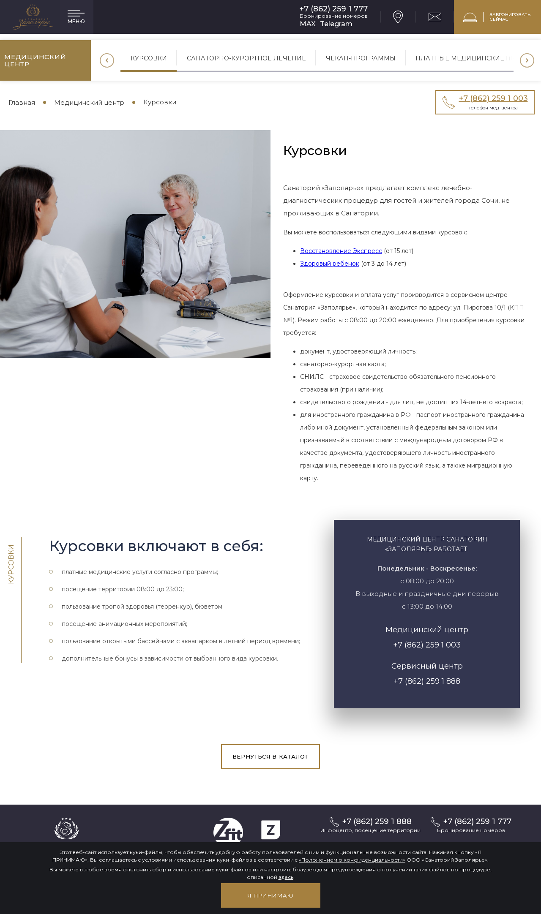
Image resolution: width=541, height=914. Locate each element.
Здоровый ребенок (329, 263)
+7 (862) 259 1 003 (427, 645)
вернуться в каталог (270, 756)
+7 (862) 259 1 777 (334, 9)
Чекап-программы (360, 58)
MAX (308, 24)
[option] (149, 60)
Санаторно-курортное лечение (247, 58)
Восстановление (326, 251)
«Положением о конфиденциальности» (352, 860)
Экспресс (367, 251)
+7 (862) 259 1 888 (426, 681)
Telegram (336, 24)
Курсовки (149, 58)
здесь (286, 877)
